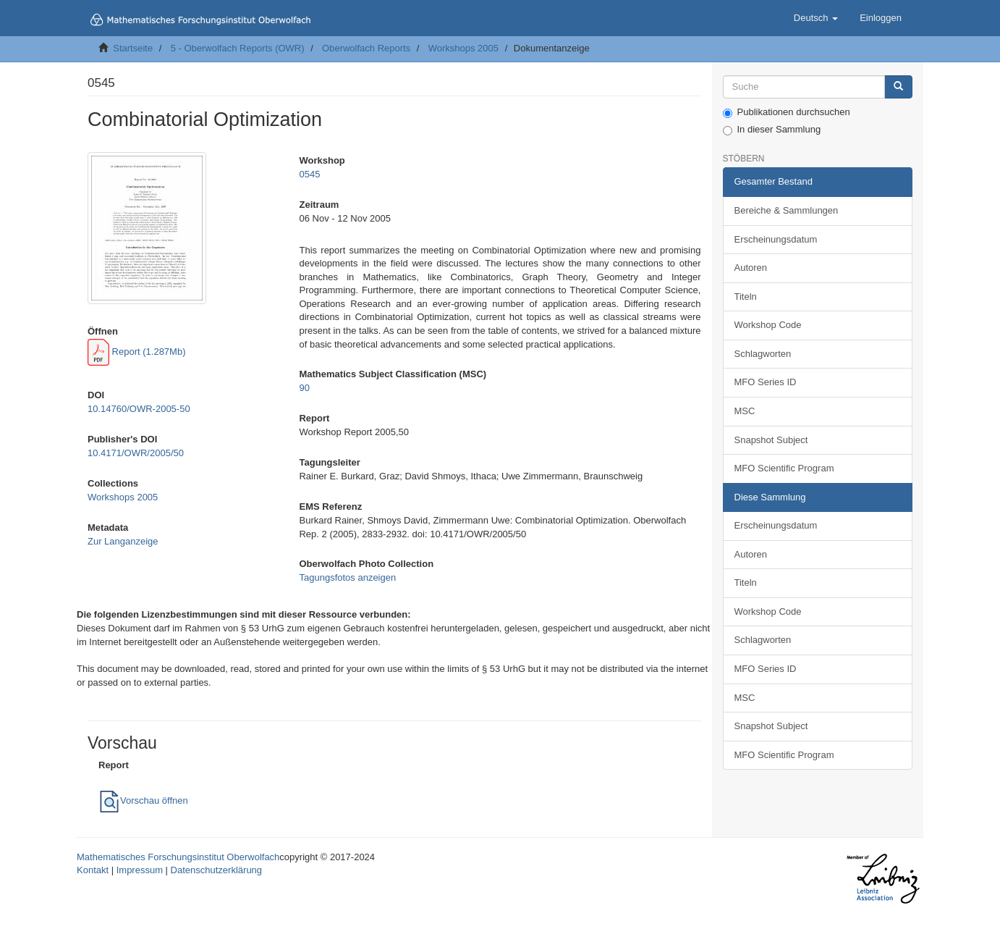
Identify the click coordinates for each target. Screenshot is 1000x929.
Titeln (745, 296)
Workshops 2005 (463, 48)
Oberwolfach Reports (366, 48)
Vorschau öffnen (143, 800)
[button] (816, 18)
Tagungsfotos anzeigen (347, 577)
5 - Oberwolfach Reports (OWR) (238, 48)
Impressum (139, 870)
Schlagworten (763, 353)
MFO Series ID (765, 382)
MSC (744, 410)
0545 (309, 174)
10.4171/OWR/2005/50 (136, 452)
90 (304, 387)
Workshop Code (768, 324)
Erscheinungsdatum (776, 239)
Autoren (751, 267)
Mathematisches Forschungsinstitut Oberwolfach (178, 857)
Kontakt (93, 870)
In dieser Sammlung (772, 129)
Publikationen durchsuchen (786, 112)
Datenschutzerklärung (216, 870)
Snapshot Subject (771, 439)
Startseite (133, 48)
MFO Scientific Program (784, 468)
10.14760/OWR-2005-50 (139, 408)
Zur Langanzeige (123, 541)
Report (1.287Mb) (137, 351)
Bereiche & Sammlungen (786, 210)
